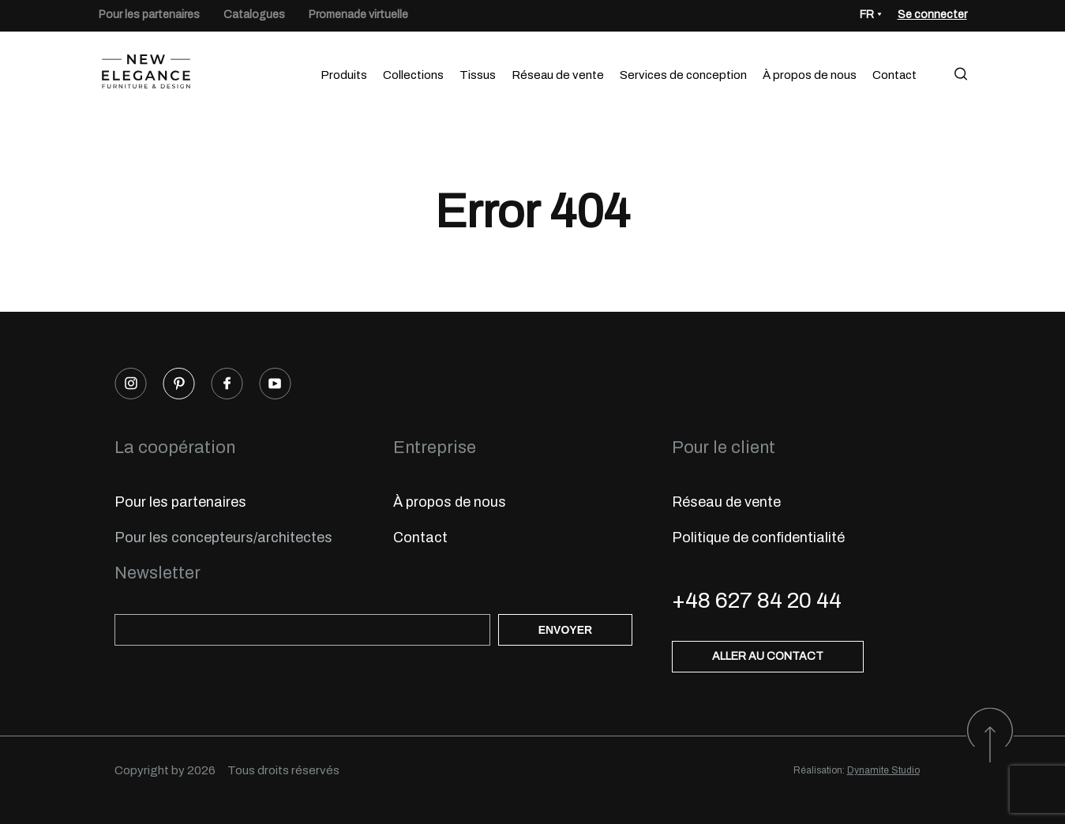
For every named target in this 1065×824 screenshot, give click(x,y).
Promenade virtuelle (358, 15)
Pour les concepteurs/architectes (223, 537)
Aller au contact (767, 656)
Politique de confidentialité (758, 537)
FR (867, 15)
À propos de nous (810, 75)
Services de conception (683, 75)
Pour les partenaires (149, 15)
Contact (894, 75)
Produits (344, 75)
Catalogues (254, 15)
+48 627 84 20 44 (757, 600)
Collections (413, 75)
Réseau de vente (558, 75)
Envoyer (565, 630)
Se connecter (932, 15)
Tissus (477, 75)
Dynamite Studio (883, 770)
